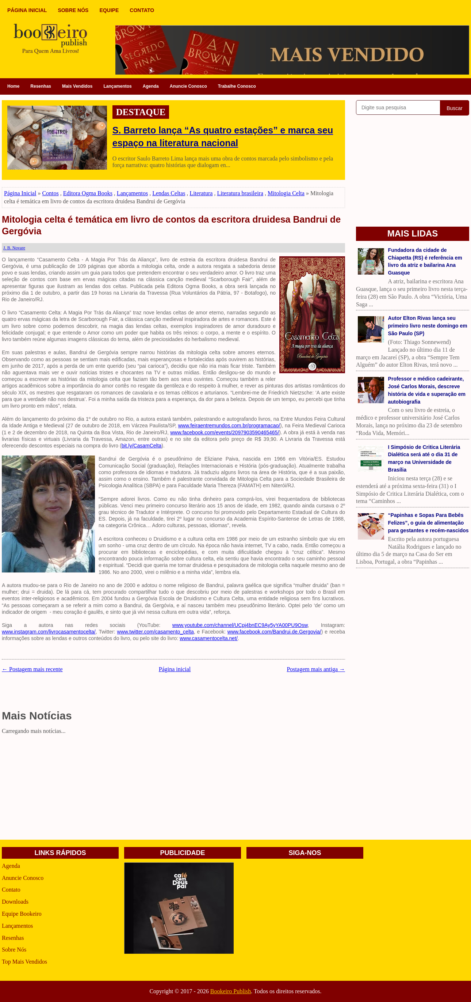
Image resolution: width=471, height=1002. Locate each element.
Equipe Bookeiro (22, 914)
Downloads (15, 902)
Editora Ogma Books (87, 193)
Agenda (151, 86)
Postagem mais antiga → (316, 669)
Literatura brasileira (240, 193)
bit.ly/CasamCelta (142, 446)
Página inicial (175, 669)
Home (13, 86)
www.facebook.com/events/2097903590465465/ (224, 432)
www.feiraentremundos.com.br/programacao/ (229, 425)
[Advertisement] (173, 788)
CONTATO (142, 10)
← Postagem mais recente (32, 669)
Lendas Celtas (168, 193)
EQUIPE (109, 10)
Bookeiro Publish (230, 991)
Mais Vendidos (77, 86)
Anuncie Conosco (188, 86)
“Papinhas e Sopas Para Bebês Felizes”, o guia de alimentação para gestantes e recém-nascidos (428, 522)
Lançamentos (117, 86)
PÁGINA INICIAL (27, 10)
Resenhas (40, 86)
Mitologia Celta (286, 193)
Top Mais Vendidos (24, 961)
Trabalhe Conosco (237, 86)
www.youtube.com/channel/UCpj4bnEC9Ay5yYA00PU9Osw (240, 625)
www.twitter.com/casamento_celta (155, 632)
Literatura (200, 193)
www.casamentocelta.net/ (209, 638)
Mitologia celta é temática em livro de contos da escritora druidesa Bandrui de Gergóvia (171, 225)
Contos (50, 193)
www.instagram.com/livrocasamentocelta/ (49, 632)
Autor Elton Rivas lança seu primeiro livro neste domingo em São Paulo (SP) (427, 325)
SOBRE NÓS (73, 10)
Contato (11, 889)
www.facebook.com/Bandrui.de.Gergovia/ (274, 632)
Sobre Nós (14, 949)
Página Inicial (20, 193)
